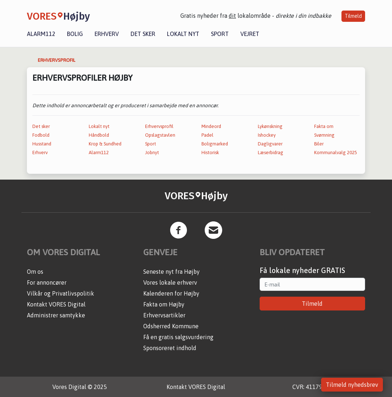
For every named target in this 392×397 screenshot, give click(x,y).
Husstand (41, 144)
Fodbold (40, 135)
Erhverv (107, 34)
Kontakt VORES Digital (56, 304)
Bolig (75, 34)
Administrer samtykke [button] (56, 315)
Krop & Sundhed (105, 144)
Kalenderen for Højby (171, 293)
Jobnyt (152, 152)
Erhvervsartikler (164, 315)
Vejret (249, 34)
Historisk (210, 152)
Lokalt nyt (183, 34)
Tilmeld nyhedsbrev (352, 384)
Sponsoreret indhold (169, 348)
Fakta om (323, 126)
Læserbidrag (270, 152)
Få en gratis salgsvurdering (178, 337)
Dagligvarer (270, 144)
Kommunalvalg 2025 (335, 152)
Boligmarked (214, 144)
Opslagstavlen (160, 135)
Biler (319, 144)
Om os (35, 271)
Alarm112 (41, 34)
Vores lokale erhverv (170, 282)
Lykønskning (270, 126)
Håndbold (99, 135)
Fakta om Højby (163, 304)
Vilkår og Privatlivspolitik (60, 293)
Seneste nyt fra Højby (171, 271)
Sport (220, 34)
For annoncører (47, 282)
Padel (207, 135)
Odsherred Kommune (171, 326)
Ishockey (267, 135)
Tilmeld (353, 16)
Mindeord (211, 126)
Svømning (324, 135)
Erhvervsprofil (159, 126)
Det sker (143, 34)
